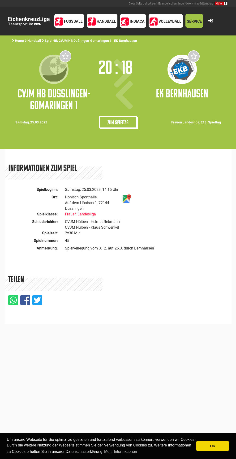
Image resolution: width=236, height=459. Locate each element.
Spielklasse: (47, 214)
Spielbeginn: (47, 189)
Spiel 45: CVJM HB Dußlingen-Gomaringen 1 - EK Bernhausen (91, 41)
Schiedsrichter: (45, 221)
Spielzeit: (50, 233)
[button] (69, 21)
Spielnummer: (46, 240)
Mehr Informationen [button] (120, 452)
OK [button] (212, 446)
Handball (34, 41)
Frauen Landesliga (80, 214)
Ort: (54, 197)
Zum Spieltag (118, 122)
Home (19, 41)
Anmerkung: (47, 248)
